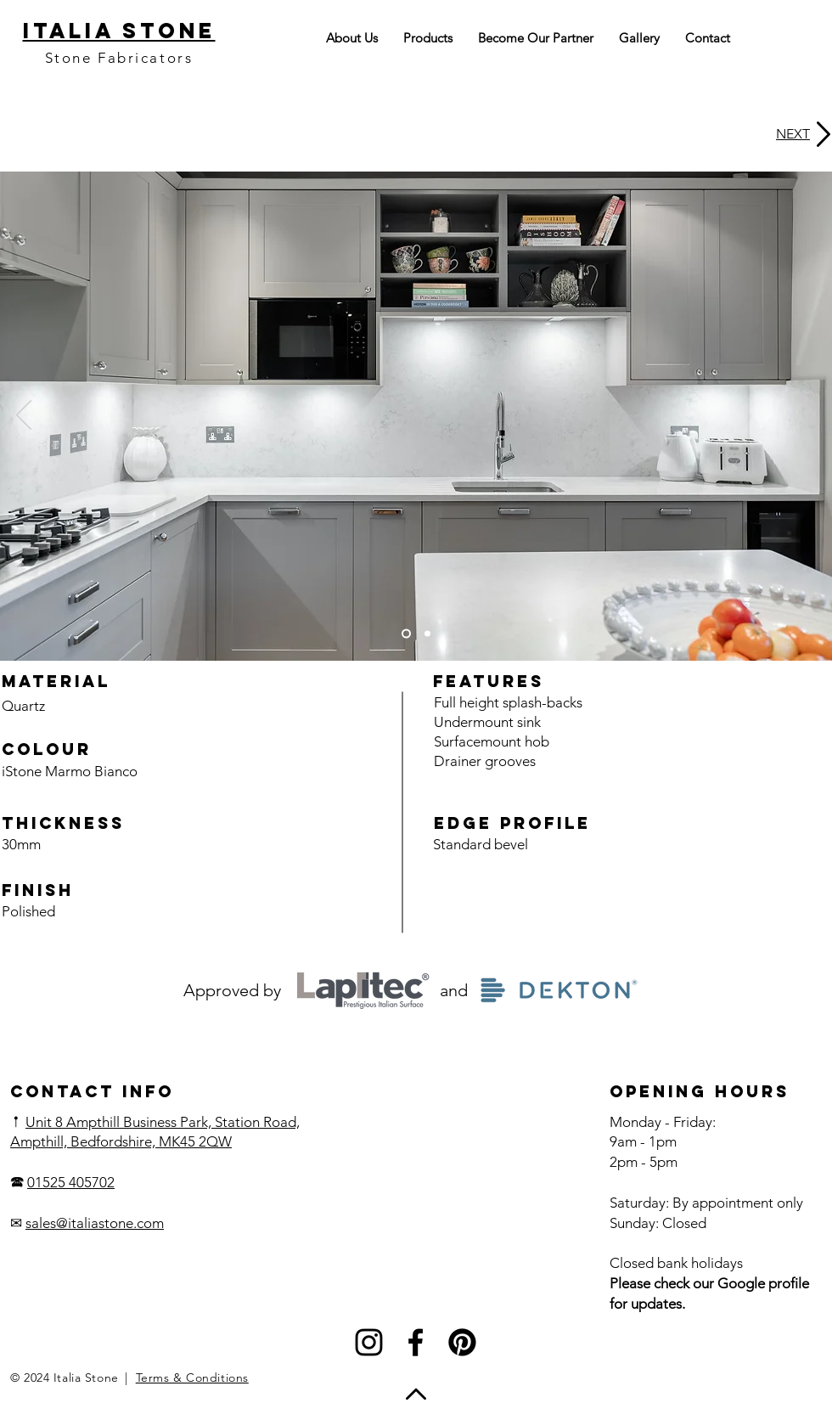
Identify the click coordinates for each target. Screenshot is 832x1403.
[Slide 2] (427, 634)
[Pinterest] (462, 1342)
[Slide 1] (406, 634)
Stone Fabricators (119, 57)
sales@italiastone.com (94, 1222)
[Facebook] (415, 1342)
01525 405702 (71, 1182)
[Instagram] (369, 1342)
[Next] (808, 416)
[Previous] (23, 416)
